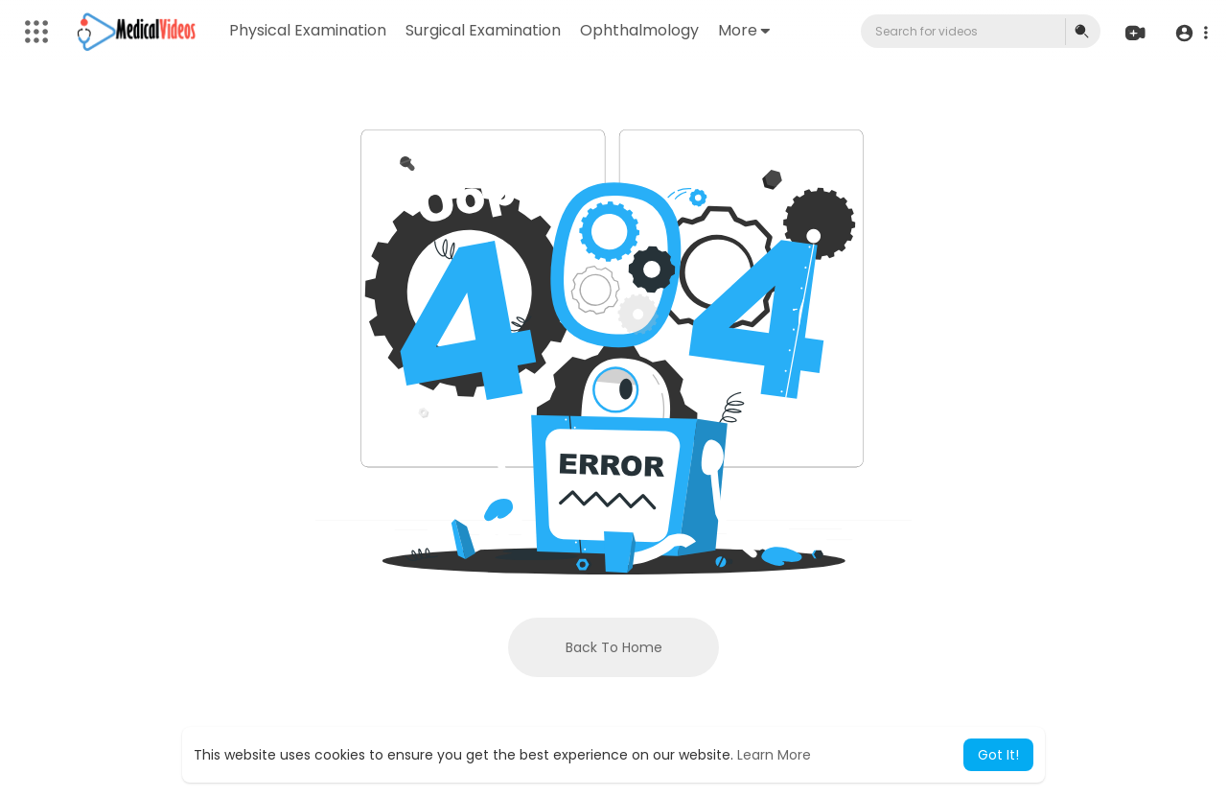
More (744, 30)
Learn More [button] (774, 754)
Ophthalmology (639, 30)
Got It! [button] (998, 754)
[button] (1191, 32)
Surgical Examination (483, 30)
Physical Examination (307, 30)
